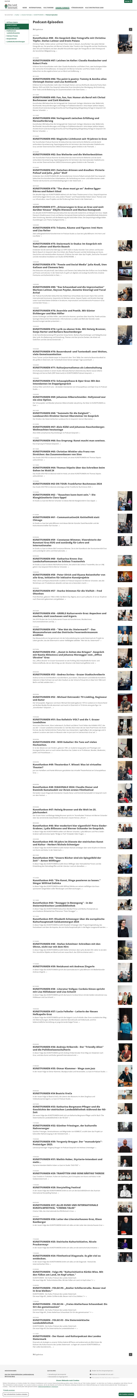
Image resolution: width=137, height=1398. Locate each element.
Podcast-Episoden (51, 15)
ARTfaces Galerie (12, 22)
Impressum (55, 1386)
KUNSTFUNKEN (38, 15)
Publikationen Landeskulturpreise (13, 32)
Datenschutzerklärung (44, 1386)
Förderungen (77, 8)
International (35, 8)
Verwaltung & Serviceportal (57, 1374)
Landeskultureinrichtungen (16, 42)
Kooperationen (12, 39)
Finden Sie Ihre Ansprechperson (102, 1371)
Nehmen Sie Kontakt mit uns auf (102, 1374)
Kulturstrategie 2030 (94, 8)
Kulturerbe (49, 8)
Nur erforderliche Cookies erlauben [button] (15, 1394)
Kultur (16, 15)
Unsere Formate (62, 8)
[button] (9, 1390)
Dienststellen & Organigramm (58, 1377)
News (25, 8)
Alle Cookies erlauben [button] (125, 1394)
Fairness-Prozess (12, 36)
